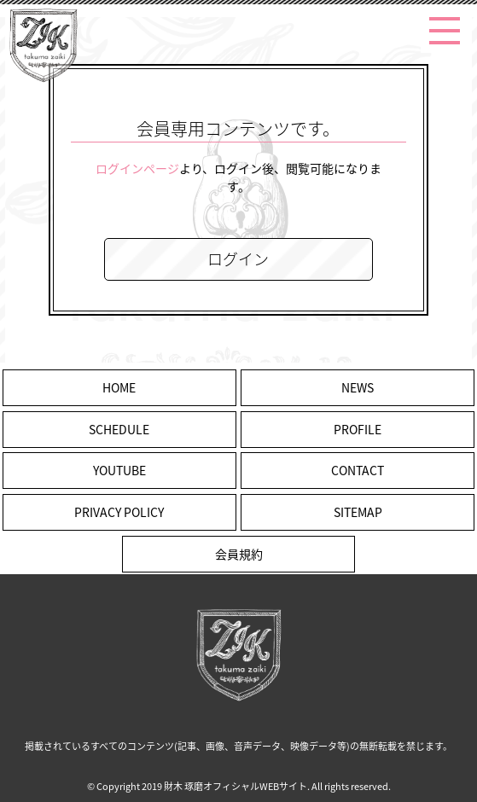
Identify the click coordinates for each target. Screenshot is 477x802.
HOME (119, 387)
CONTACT (357, 470)
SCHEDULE (119, 429)
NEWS (357, 387)
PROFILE (357, 429)
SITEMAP (358, 511)
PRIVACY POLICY (119, 511)
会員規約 (239, 553)
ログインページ (137, 168)
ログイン (238, 258)
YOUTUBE (119, 470)
